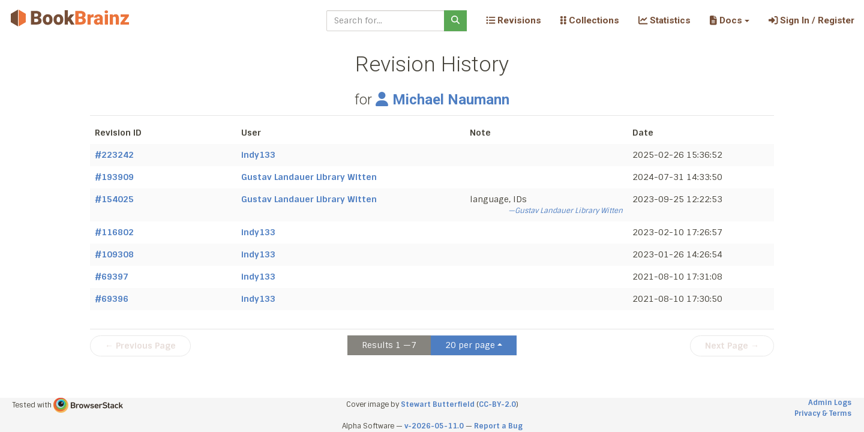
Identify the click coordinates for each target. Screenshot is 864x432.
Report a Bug (498, 426)
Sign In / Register (811, 20)
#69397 (111, 276)
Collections (589, 20)
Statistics (664, 20)
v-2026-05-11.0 (434, 426)
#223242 (114, 154)
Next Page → (732, 345)
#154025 (114, 199)
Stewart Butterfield (438, 404)
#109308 (114, 254)
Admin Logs (829, 402)
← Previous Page (140, 345)
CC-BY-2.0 (497, 404)
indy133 (258, 154)
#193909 (114, 177)
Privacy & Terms (822, 413)
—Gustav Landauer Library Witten (565, 210)
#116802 (114, 232)
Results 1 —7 (389, 345)
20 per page (470, 345)
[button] (729, 20)
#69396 (111, 298)
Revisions (513, 20)
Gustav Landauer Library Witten (309, 177)
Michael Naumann (442, 99)
